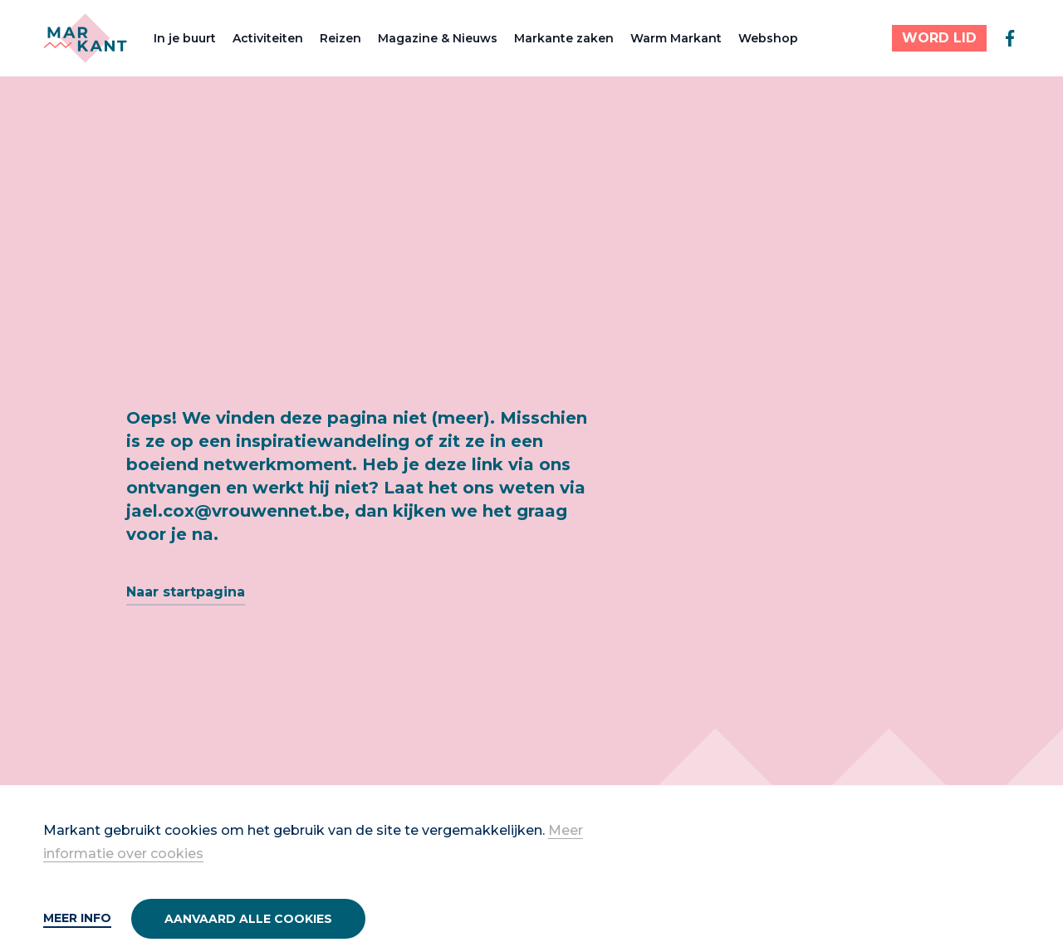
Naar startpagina (185, 592)
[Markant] (85, 38)
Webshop (768, 38)
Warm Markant (676, 38)
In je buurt (185, 38)
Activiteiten (268, 38)
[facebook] (1010, 38)
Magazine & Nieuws (437, 38)
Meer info (77, 917)
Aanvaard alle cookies (248, 918)
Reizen (340, 38)
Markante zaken (564, 38)
